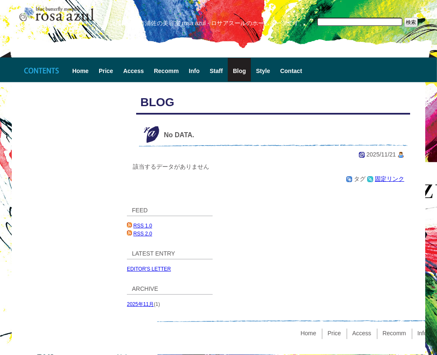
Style (263, 71)
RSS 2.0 (142, 234)
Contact (291, 71)
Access (133, 71)
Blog (239, 71)
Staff (216, 71)
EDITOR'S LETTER (149, 269)
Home (80, 71)
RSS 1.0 (142, 226)
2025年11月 (140, 304)
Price (106, 71)
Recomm (166, 71)
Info (194, 71)
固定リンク (389, 178)
